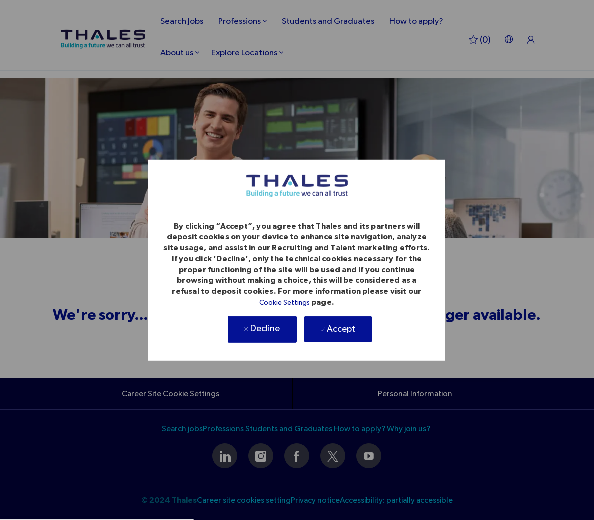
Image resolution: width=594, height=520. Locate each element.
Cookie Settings (285, 302)
